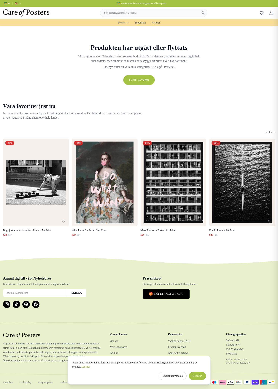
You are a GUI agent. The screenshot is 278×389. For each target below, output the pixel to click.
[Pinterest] (26, 304)
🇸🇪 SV (7, 3)
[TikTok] (16, 304)
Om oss (114, 341)
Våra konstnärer (118, 347)
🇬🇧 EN (18, 3)
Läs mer (85, 368)
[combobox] (153, 13)
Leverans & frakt (177, 347)
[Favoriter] (261, 13)
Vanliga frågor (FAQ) (179, 341)
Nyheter (156, 22)
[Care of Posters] (52, 336)
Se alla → (270, 132)
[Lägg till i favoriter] (63, 221)
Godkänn (197, 377)
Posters (123, 22)
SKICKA (77, 292)
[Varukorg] (271, 13)
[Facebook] (35, 304)
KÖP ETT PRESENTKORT (166, 294)
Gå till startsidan (139, 79)
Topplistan (140, 22)
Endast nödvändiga (173, 377)
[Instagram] (6, 304)
